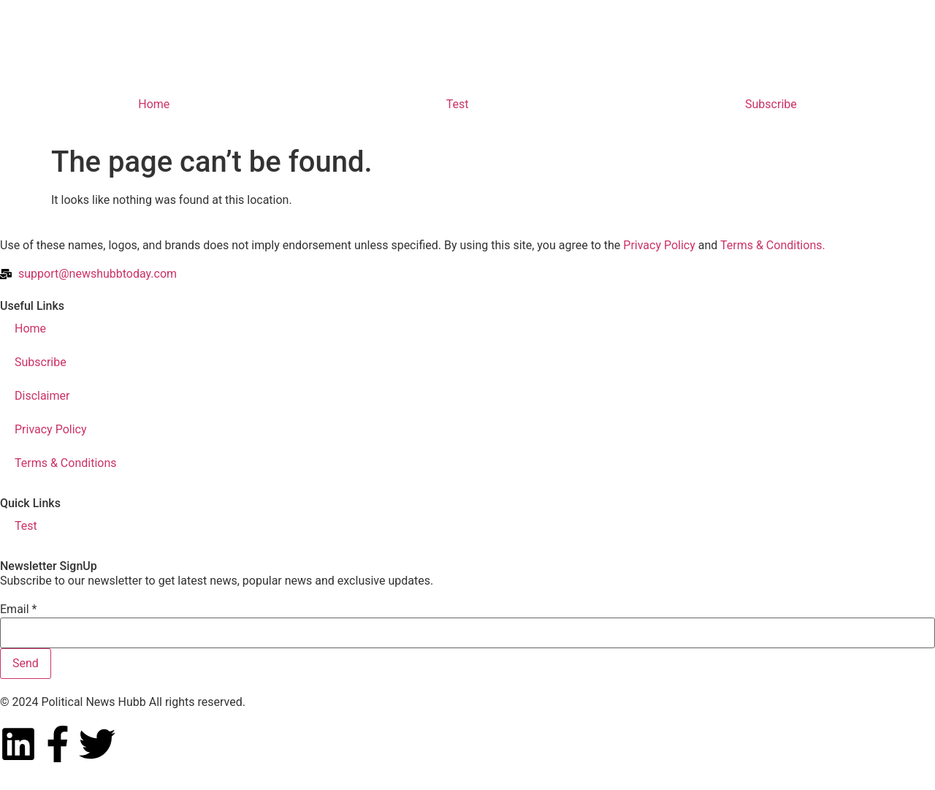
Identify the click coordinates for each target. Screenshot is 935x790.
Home (153, 104)
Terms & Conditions (66, 463)
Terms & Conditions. (772, 245)
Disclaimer (42, 396)
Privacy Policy (659, 245)
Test (457, 104)
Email (18, 609)
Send (25, 663)
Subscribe (771, 104)
